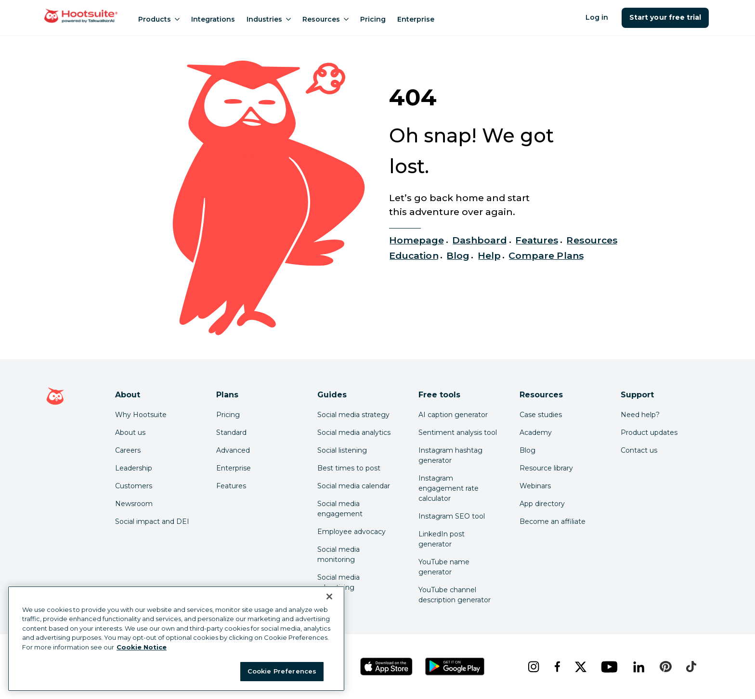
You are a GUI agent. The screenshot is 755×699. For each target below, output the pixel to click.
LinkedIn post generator (441, 539)
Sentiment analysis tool (457, 432)
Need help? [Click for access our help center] (640, 414)
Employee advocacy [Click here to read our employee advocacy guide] (351, 531)
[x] (580, 667)
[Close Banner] (329, 596)
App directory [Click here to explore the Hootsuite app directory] (542, 503)
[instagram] (533, 667)
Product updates (649, 432)
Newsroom (134, 503)
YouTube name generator (443, 567)
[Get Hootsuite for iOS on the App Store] (386, 666)
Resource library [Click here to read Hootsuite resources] (546, 468)
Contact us (639, 450)
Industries (269, 19)
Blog (457, 255)
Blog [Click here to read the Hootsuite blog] (527, 450)
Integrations (213, 19)
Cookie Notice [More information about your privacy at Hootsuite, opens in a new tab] (142, 647)
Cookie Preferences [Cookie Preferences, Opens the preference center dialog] (281, 671)
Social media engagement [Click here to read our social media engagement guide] (340, 508)
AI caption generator (453, 414)
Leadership (133, 468)
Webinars (535, 486)
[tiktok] (690, 667)
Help (489, 255)
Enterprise (415, 19)
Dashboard (479, 240)
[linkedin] (638, 667)
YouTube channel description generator (454, 594)
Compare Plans (546, 255)
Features (537, 240)
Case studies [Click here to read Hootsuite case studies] (541, 414)
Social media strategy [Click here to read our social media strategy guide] (353, 414)
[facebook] (557, 667)
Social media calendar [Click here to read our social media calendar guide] (353, 486)
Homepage (416, 240)
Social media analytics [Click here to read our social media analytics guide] (354, 432)
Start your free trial (665, 17)
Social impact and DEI (152, 521)
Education (413, 255)
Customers (133, 486)
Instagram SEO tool (451, 516)
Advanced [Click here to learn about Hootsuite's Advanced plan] (233, 450)
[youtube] (609, 667)
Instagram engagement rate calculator (448, 488)
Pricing (373, 19)
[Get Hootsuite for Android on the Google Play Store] (455, 666)
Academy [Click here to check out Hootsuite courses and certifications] (536, 432)
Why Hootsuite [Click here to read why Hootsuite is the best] (141, 414)
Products (159, 19)
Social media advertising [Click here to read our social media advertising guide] (338, 582)
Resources (325, 19)
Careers (128, 450)
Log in (597, 17)
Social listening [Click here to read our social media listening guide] (342, 450)
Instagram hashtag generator (450, 455)
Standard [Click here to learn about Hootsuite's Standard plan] (231, 432)
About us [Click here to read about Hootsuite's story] (130, 432)
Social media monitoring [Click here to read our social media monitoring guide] (338, 554)
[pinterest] (665, 667)
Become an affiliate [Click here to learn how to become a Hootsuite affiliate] (553, 521)
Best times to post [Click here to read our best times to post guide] (348, 468)
